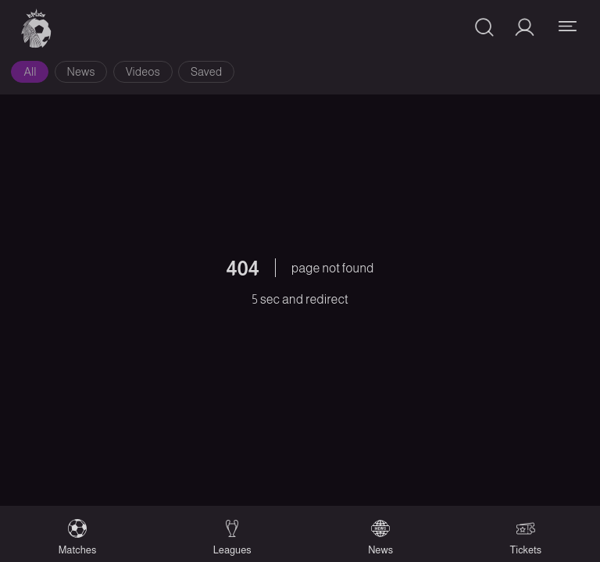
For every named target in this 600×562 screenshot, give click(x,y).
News (81, 72)
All (29, 72)
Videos (143, 72)
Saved (206, 72)
